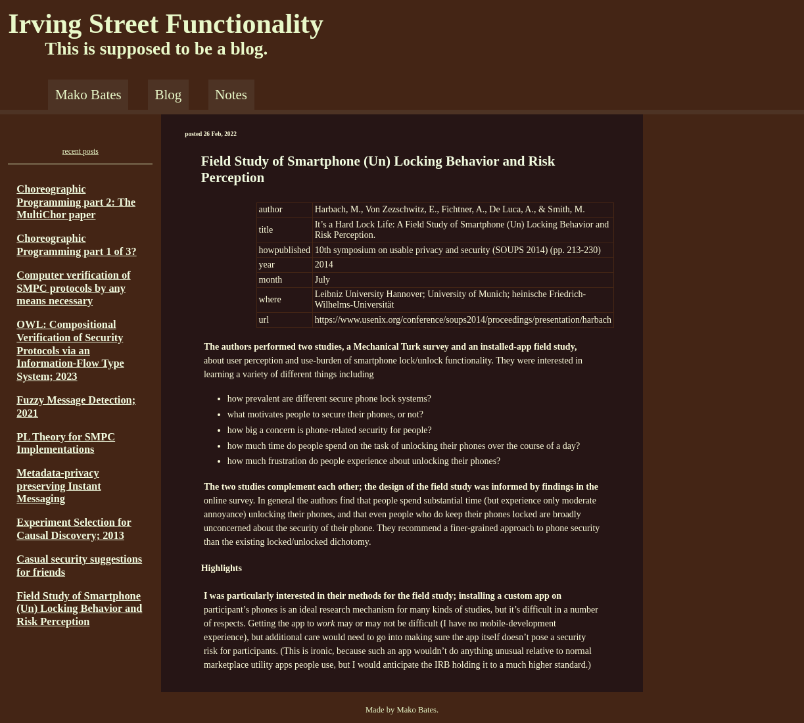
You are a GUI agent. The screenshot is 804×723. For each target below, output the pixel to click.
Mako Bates (88, 95)
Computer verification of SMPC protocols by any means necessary (73, 288)
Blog (167, 95)
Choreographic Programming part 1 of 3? (76, 245)
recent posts (80, 151)
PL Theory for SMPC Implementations (65, 443)
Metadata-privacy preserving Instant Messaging (58, 486)
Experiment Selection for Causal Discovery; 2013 (73, 529)
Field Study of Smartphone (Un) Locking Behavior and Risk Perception (79, 609)
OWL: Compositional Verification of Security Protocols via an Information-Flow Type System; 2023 (70, 350)
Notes (231, 95)
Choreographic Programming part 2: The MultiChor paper (75, 202)
